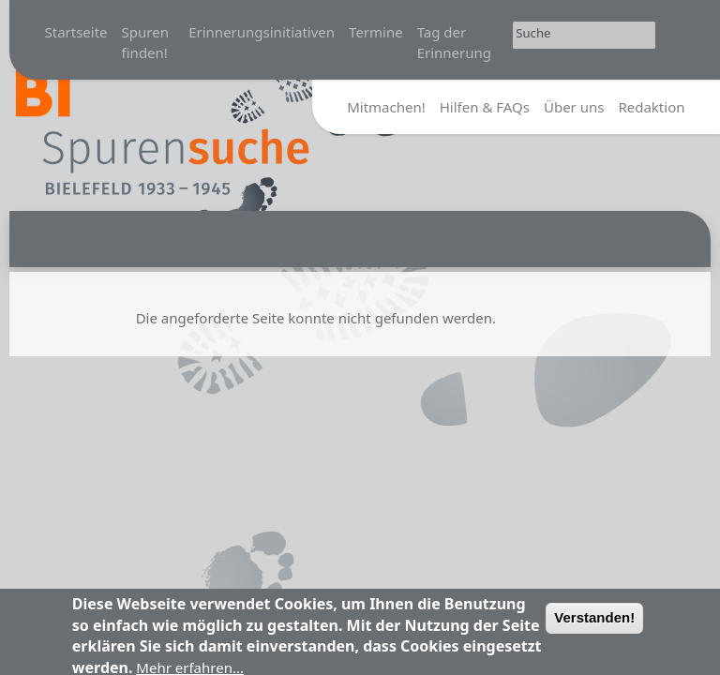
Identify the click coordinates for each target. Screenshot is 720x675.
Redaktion (651, 107)
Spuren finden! (145, 42)
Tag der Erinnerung (454, 42)
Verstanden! (594, 623)
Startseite (76, 31)
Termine (376, 31)
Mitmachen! (386, 107)
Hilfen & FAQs (485, 107)
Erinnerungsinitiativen (261, 31)
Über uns (574, 107)
